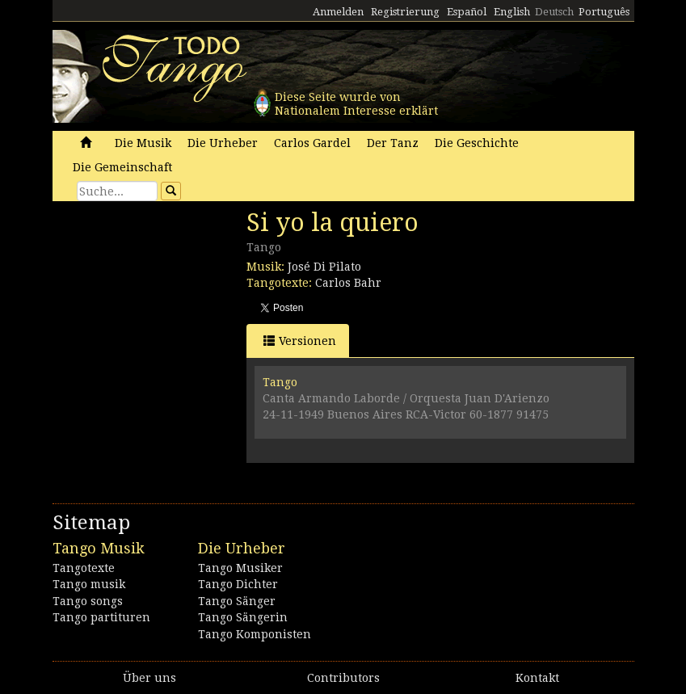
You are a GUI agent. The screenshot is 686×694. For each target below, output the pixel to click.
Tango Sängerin (243, 617)
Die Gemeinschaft (122, 167)
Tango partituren (101, 617)
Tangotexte (84, 568)
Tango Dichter (238, 584)
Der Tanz (393, 143)
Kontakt (537, 677)
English (512, 12)
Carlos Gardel (312, 143)
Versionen (299, 340)
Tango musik (89, 584)
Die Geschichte (477, 143)
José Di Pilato (324, 266)
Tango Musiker (240, 568)
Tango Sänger (237, 601)
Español (466, 12)
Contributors (343, 677)
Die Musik (143, 143)
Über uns (149, 677)
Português (604, 12)
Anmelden (338, 12)
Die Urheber (222, 143)
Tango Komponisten (254, 634)
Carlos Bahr (348, 282)
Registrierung (405, 12)
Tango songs (88, 601)
